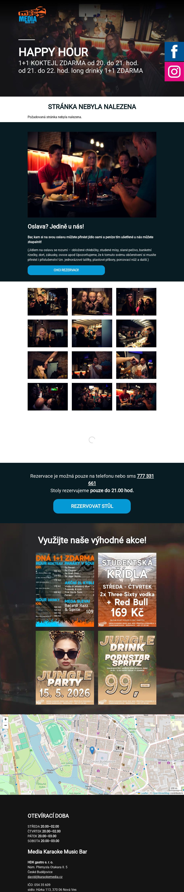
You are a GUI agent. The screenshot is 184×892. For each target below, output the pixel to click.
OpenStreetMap (161, 793)
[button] (48, 314)
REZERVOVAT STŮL (92, 506)
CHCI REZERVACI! (66, 270)
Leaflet (143, 793)
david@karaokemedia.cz (45, 877)
